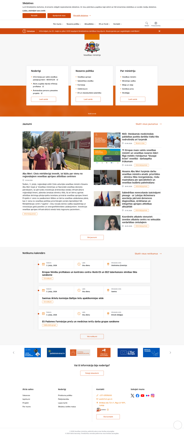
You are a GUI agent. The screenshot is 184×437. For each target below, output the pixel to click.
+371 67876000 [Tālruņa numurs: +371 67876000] (105, 395)
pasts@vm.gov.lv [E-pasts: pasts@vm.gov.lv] (105, 399)
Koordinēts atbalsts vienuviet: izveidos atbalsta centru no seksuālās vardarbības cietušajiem (141, 219)
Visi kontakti (108, 417)
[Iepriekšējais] (13, 352)
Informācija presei (30, 214)
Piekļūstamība (63, 399)
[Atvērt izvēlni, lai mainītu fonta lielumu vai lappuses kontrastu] (156, 24)
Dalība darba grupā (50, 325)
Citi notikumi (48, 278)
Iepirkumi (26, 399)
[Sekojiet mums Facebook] (137, 395)
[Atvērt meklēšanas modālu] (147, 24)
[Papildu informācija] (108, 410)
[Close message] (159, 31)
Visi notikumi (92, 336)
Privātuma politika (65, 395)
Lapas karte (62, 403)
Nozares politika (85, 71)
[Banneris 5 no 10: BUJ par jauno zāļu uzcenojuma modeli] (104, 352)
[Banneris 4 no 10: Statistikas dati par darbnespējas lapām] (80, 352)
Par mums (27, 406)
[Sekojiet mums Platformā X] (132, 395)
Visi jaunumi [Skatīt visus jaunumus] (92, 237)
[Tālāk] (170, 352)
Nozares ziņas (140, 143)
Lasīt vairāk (43, 99)
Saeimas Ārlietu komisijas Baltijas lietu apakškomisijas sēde (73, 298)
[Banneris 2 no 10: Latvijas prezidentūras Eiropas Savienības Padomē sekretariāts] (32, 352)
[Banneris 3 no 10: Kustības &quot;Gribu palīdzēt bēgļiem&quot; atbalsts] (56, 352)
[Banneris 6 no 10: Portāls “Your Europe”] (128, 352)
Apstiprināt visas (59, 15)
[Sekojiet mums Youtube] (142, 395)
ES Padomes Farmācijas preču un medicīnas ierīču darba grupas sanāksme (80, 321)
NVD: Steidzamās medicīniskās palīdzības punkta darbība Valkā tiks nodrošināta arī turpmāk (140, 136)
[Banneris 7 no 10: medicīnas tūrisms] (151, 352)
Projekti (26, 403)
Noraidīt (34, 15)
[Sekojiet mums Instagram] (152, 395)
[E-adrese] (101, 410)
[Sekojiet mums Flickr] (147, 395)
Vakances (26, 395)
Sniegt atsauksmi (92, 373)
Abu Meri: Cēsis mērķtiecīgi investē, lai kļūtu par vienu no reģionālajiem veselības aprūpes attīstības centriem (53, 175)
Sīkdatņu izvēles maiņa (67, 406)
